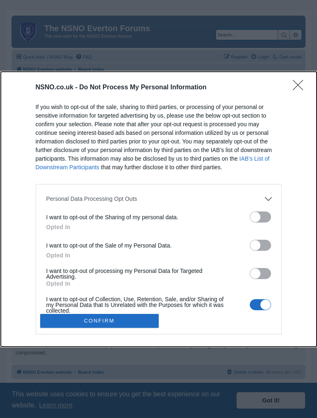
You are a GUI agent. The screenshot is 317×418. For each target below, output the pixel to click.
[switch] (260, 216)
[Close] (300, 87)
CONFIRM (99, 320)
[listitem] (158, 198)
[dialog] (159, 208)
